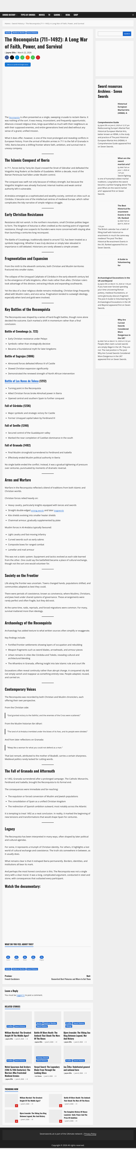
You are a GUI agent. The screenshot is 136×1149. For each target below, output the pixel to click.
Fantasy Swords (42, 1059)
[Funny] (17, 954)
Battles (8, 33)
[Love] (8, 954)
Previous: (26, 978)
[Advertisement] (116, 58)
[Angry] (44, 954)
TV (49, 14)
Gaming (57, 14)
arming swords (38, 510)
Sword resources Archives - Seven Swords (110, 91)
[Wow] (26, 954)
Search (127, 34)
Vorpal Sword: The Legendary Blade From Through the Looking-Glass (47, 1070)
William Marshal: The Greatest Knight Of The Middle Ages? (18, 1035)
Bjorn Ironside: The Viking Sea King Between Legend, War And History (77, 1036)
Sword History (8, 14)
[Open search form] (133, 15)
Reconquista (15, 117)
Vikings (68, 1027)
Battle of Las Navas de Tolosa (22, 381)
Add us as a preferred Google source (17, 64)
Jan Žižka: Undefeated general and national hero (77, 1069)
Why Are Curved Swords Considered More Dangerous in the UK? (124, 328)
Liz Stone (38, 1077)
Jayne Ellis (11, 52)
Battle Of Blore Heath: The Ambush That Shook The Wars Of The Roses (47, 1036)
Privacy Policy (90, 1134)
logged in (21, 996)
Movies (42, 14)
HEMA (68, 14)
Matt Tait (123, 167)
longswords (62, 510)
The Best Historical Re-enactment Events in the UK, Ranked (124, 211)
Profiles (10, 1027)
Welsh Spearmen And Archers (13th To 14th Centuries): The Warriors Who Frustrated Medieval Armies (18, 1072)
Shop (76, 14)
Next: (69, 978)
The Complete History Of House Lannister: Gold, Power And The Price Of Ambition (55, 1117)
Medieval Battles (19, 33)
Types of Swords (28, 14)
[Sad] (35, 954)
